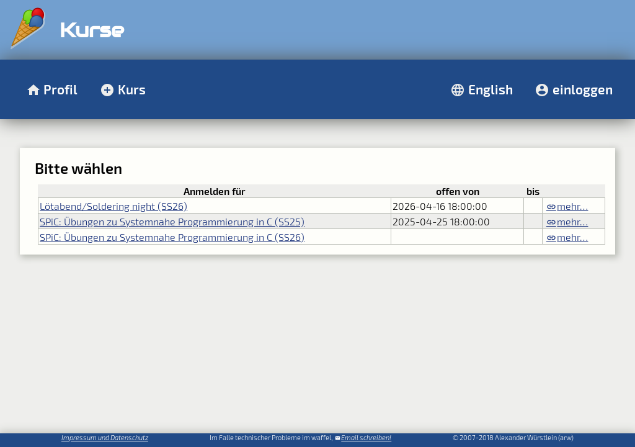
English (490, 89)
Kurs (132, 89)
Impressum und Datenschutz (104, 437)
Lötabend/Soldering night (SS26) (113, 206)
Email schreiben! (366, 437)
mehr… (572, 206)
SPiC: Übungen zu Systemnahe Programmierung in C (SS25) (172, 221)
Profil (60, 89)
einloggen (583, 89)
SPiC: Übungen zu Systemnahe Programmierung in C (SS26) (172, 237)
